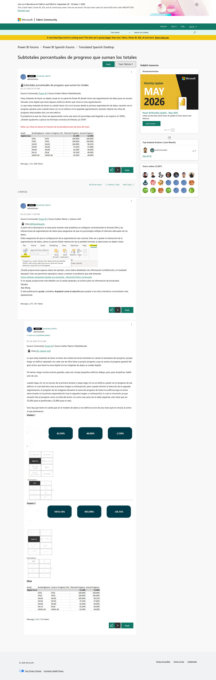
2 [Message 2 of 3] (28, 303)
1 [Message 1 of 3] (28, 163)
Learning (121, 19)
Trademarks (192, 661)
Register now (24, 10)
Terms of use (179, 661)
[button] (108, 64)
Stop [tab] (173, 130)
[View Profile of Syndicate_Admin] (43, 75)
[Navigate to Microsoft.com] (25, 19)
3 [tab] (168, 129)
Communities (99, 19)
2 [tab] (166, 129)
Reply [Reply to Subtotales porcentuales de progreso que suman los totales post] (127, 170)
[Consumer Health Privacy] (54, 671)
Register (163, 26)
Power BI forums (28, 47)
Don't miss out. (162, 37)
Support (133, 19)
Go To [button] (191, 26)
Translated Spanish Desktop (96, 47)
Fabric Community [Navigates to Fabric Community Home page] (46, 19)
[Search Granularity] (120, 32)
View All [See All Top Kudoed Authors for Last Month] (147, 156)
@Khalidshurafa (37, 224)
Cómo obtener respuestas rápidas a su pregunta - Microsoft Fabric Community (56, 277)
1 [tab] (165, 129)
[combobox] (165, 32)
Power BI (43, 93)
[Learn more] (151, 123)
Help (183, 26)
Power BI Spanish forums (59, 47)
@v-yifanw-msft (43, 351)
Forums (63, 19)
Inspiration (75, 19)
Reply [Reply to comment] (127, 310)
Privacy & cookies (163, 661)
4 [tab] (170, 129)
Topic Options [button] (124, 64)
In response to (38, 335)
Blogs (111, 19)
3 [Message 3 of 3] (35, 619)
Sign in (174, 26)
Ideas (87, 19)
